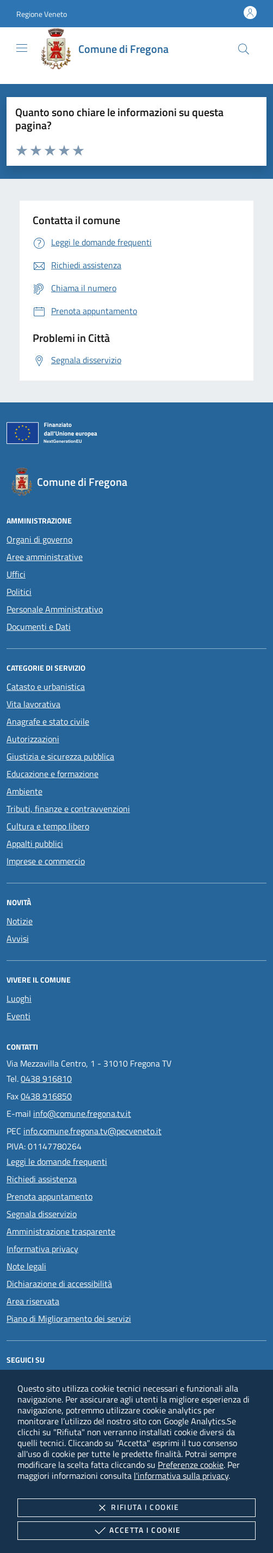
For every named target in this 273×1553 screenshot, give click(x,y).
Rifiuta (136, 1507)
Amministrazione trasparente (61, 1231)
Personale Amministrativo (55, 609)
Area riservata (33, 1301)
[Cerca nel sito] (244, 49)
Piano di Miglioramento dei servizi (69, 1318)
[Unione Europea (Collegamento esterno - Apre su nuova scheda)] (136, 435)
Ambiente (24, 791)
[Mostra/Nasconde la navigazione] (21, 48)
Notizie (20, 921)
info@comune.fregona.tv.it (82, 1113)
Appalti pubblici (35, 843)
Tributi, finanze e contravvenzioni (68, 808)
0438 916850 (46, 1096)
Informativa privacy (42, 1248)
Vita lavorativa (33, 704)
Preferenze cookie (191, 1464)
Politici (19, 591)
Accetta (136, 1530)
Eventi (18, 1015)
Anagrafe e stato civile (48, 721)
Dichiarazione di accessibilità (59, 1283)
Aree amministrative (45, 556)
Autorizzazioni (33, 738)
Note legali (26, 1266)
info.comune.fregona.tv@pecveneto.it (92, 1130)
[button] (41, 14)
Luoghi (19, 998)
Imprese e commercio (46, 861)
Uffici (16, 574)
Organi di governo (39, 539)
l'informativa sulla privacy (181, 1475)
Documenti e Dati (39, 626)
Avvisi (18, 938)
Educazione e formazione (52, 773)
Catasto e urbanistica (46, 686)
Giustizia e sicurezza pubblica (60, 756)
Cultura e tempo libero (48, 826)
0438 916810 (46, 1078)
